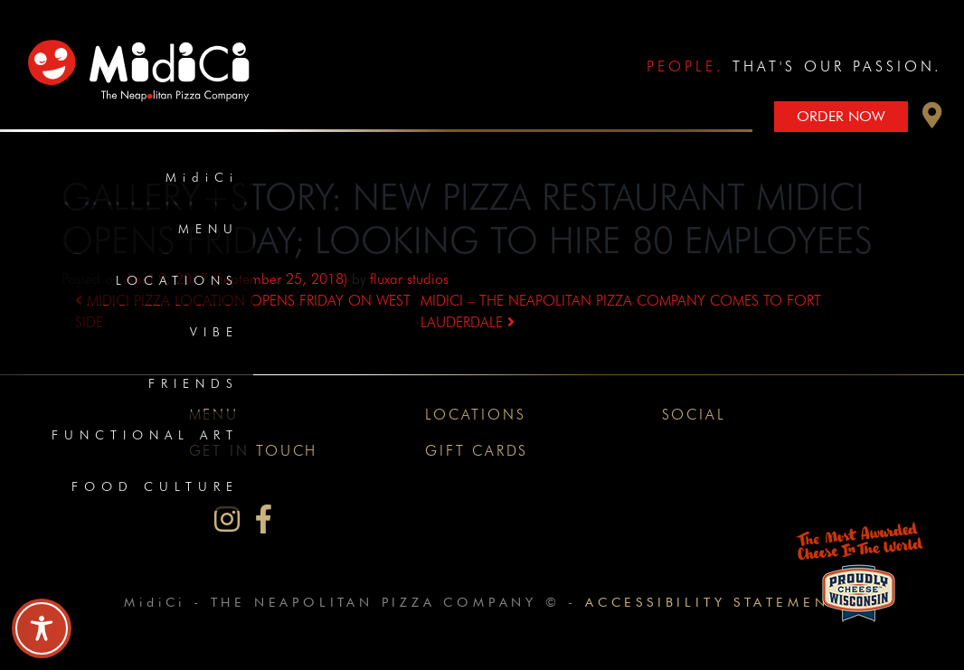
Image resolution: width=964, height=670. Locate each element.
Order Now (841, 116)
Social (694, 414)
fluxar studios (409, 279)
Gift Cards (476, 450)
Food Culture (155, 486)
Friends (193, 383)
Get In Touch (253, 450)
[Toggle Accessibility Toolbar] (42, 628)
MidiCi (202, 177)
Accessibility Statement (712, 601)
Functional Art (145, 435)
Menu (208, 229)
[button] (932, 119)
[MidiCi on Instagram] (227, 519)
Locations (177, 280)
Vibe (214, 332)
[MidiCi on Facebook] (263, 519)
